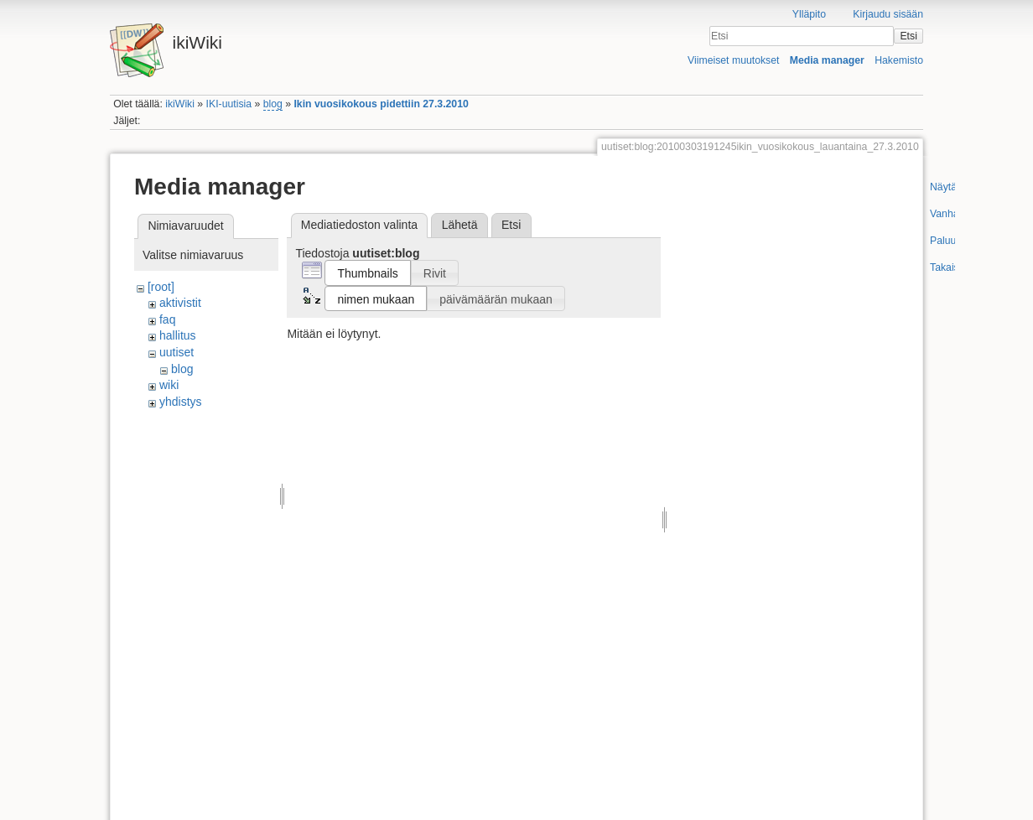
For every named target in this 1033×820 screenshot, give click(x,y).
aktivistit (180, 302)
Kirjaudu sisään (888, 14)
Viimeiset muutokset (733, 60)
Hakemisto (899, 60)
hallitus (177, 335)
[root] (161, 286)
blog (273, 104)
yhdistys (180, 401)
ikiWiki (180, 104)
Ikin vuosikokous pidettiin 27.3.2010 (380, 104)
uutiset (176, 352)
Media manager (827, 60)
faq (167, 319)
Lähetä (460, 224)
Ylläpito (809, 14)
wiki (169, 385)
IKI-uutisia (229, 104)
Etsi (908, 36)
